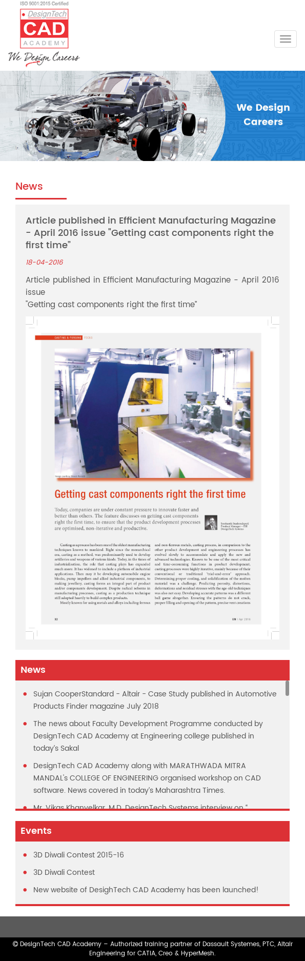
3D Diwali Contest (64, 872)
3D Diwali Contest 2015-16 (78, 855)
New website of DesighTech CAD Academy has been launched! (146, 890)
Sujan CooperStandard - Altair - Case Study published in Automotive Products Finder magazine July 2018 (155, 700)
